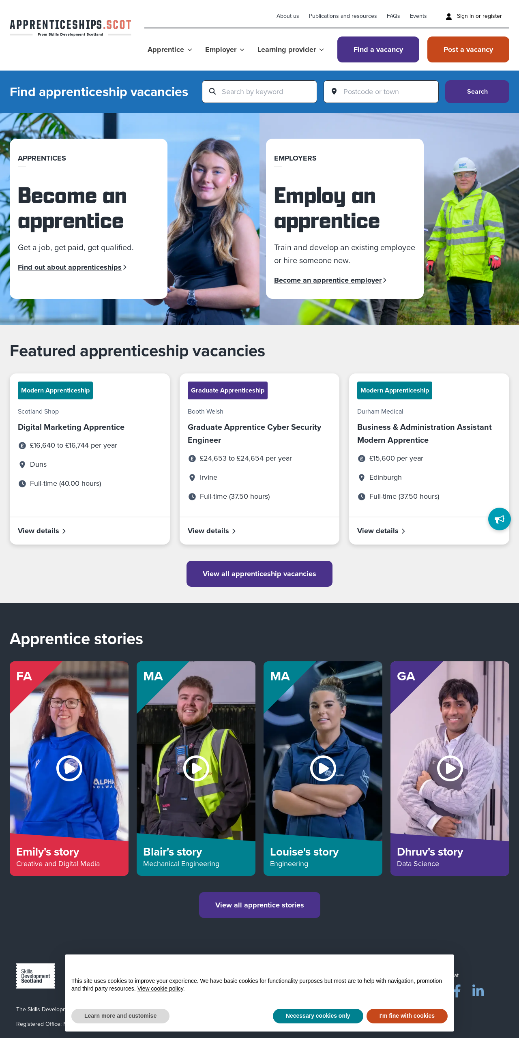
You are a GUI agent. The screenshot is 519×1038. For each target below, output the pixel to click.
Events (418, 16)
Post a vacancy (468, 49)
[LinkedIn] (478, 989)
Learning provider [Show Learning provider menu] (290, 49)
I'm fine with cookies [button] (407, 1015)
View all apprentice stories (259, 905)
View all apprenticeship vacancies (259, 573)
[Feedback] (499, 519)
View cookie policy (160, 988)
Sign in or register (474, 16)
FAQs (393, 16)
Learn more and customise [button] (120, 1015)
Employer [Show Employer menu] (224, 49)
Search (477, 91)
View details (42, 530)
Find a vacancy (378, 49)
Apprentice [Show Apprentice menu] (170, 49)
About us (288, 16)
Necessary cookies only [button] (318, 1015)
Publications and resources (343, 16)
